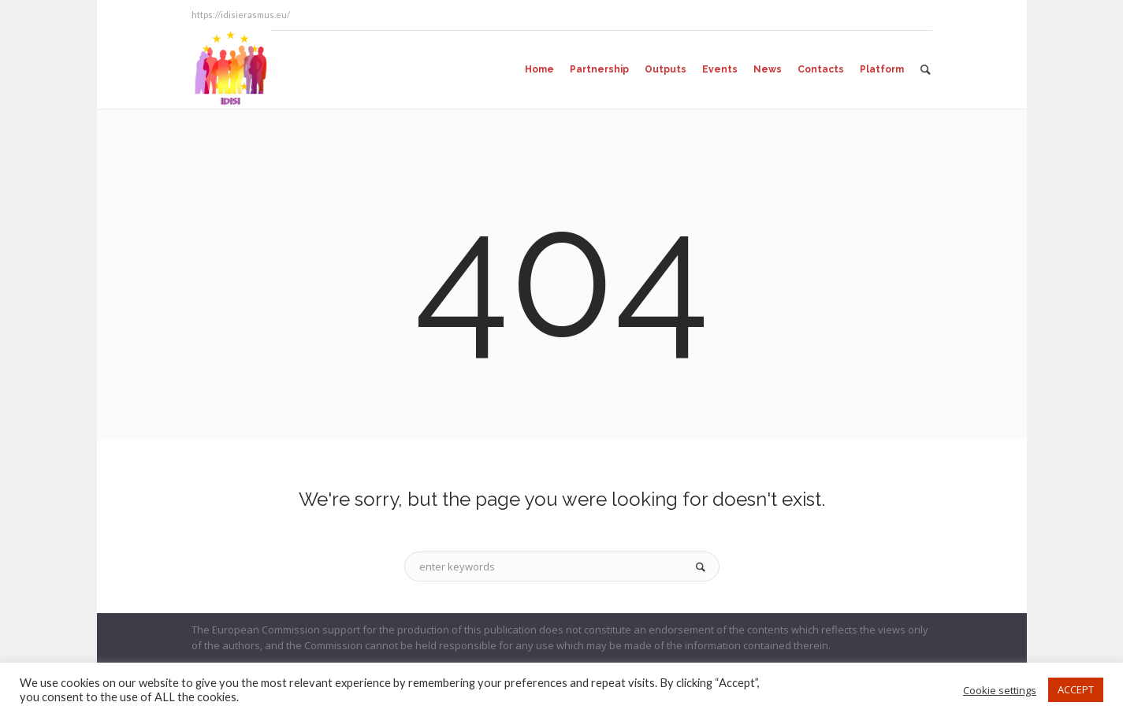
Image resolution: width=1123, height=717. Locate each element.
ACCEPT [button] (1076, 689)
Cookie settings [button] (999, 690)
